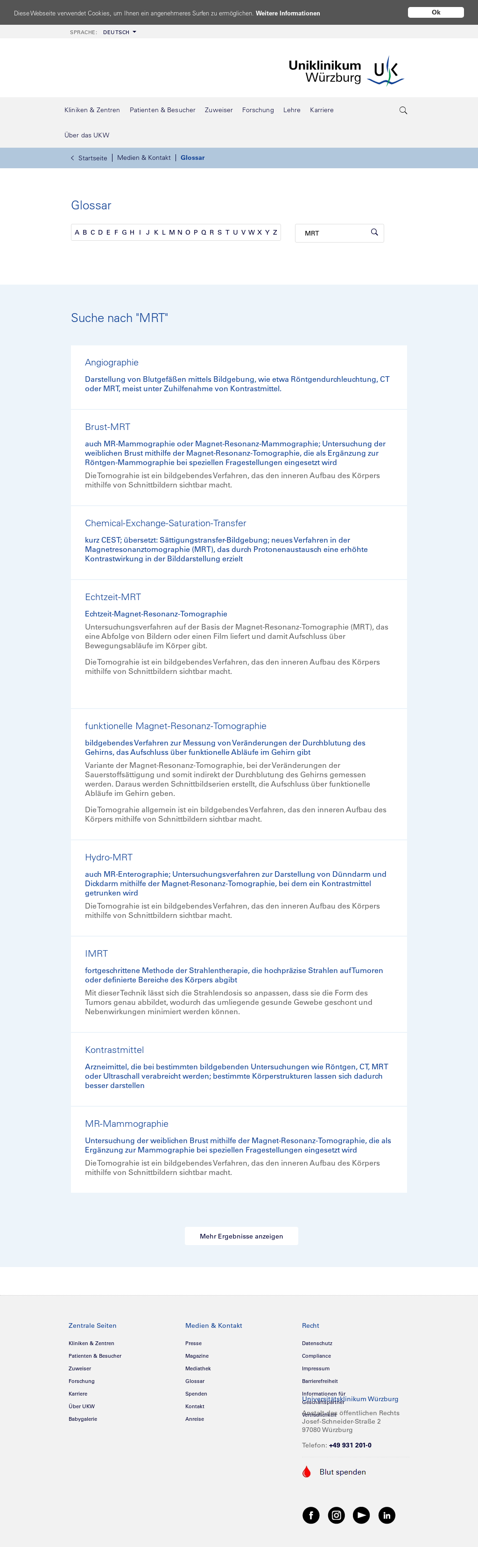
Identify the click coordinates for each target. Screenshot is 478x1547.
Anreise (194, 1419)
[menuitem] (102, 31)
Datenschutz (317, 1343)
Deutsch (100, 32)
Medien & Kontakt (144, 157)
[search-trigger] (403, 109)
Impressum (316, 1368)
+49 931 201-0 (350, 1445)
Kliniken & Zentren (91, 1343)
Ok (436, 12)
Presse (193, 1343)
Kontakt (194, 1406)
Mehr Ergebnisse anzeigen (241, 1236)
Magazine (197, 1356)
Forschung (82, 1381)
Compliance (316, 1356)
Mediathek (198, 1368)
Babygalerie (83, 1419)
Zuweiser (80, 1368)
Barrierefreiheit (320, 1381)
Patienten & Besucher (95, 1356)
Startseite (89, 158)
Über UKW (82, 1406)
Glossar (192, 157)
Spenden (196, 1393)
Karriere (78, 1393)
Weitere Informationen (323, 12)
